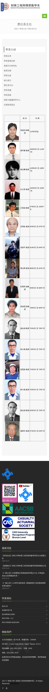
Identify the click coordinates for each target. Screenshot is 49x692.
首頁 (16, 29)
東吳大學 (5, 606)
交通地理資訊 (9, 104)
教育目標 (7, 70)
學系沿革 (7, 56)
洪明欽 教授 (24, 227)
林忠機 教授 (24, 169)
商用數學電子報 (7, 610)
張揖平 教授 (24, 247)
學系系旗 (7, 95)
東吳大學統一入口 (7, 618)
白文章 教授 (24, 189)
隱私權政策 (14, 683)
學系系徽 (7, 90)
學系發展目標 (9, 61)
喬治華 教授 (24, 268)
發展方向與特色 (10, 65)
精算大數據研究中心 (12, 100)
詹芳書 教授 (24, 150)
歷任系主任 (32, 29)
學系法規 (7, 75)
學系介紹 (23, 29)
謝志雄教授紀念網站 (8, 614)
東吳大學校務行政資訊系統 (10, 622)
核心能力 (7, 80)
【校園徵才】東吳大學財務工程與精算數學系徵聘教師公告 (24, 566)
